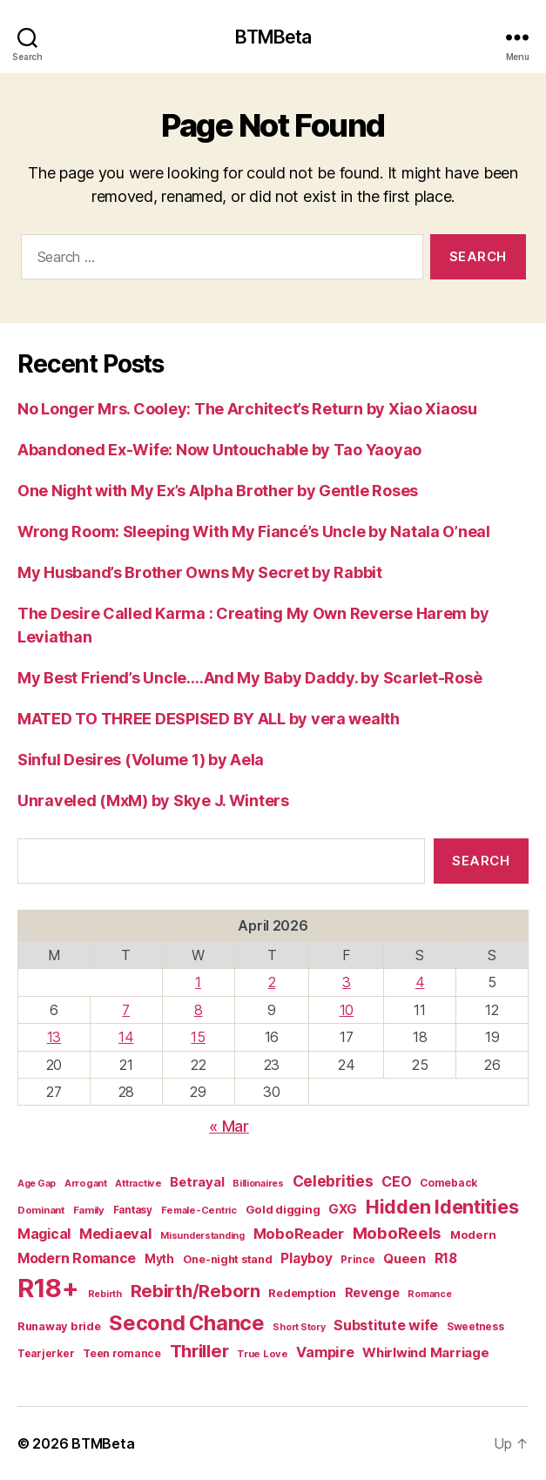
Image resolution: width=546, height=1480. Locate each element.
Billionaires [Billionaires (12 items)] (258, 1183)
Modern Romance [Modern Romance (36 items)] (76, 1258)
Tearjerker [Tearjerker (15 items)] (45, 1354)
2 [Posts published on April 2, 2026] (272, 982)
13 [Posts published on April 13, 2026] (54, 1037)
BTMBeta (273, 37)
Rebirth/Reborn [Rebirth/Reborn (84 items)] (195, 1291)
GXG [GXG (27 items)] (342, 1209)
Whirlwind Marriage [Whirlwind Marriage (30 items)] (425, 1352)
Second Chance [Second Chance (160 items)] (187, 1322)
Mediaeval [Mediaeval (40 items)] (115, 1233)
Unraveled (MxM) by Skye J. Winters (153, 800)
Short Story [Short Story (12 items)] (299, 1327)
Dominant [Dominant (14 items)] (40, 1210)
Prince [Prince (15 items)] (357, 1260)
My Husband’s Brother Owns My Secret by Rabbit (199, 572)
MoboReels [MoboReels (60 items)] (397, 1232)
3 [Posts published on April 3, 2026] (346, 982)
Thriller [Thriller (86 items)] (199, 1351)
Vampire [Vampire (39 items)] (325, 1352)
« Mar (229, 1126)
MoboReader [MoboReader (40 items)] (298, 1233)
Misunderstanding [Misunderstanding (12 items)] (202, 1235)
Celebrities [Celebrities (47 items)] (333, 1181)
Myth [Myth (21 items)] (159, 1259)
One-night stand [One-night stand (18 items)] (228, 1259)
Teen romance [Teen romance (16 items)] (122, 1353)
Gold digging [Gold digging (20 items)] (283, 1209)
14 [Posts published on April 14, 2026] (125, 1037)
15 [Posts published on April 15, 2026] (198, 1037)
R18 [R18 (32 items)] (446, 1258)
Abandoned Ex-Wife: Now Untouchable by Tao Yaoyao (219, 450)
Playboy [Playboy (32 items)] (306, 1258)
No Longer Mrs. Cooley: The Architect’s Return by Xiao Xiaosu (247, 409)
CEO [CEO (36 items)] (396, 1181)
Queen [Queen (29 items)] (404, 1258)
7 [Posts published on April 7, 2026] (126, 1010)
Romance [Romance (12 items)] (429, 1294)
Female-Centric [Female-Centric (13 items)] (199, 1210)
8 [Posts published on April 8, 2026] (198, 1010)
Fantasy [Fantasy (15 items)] (132, 1210)
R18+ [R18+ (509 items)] (48, 1288)
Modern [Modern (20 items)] (472, 1234)
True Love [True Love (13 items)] (262, 1354)
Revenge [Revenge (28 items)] (372, 1293)
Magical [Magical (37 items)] (44, 1233)
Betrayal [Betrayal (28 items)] (197, 1182)
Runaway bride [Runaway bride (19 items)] (59, 1326)
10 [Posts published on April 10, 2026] (347, 1010)
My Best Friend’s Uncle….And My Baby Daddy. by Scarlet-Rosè (249, 678)
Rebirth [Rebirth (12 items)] (105, 1294)
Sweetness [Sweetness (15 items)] (475, 1327)
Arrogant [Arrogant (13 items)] (85, 1183)
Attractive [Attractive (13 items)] (138, 1183)
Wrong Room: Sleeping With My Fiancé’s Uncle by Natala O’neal (253, 531)
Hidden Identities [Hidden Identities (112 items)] (442, 1206)
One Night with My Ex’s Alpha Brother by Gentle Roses (217, 490)
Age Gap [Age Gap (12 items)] (36, 1183)
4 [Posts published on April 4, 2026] (420, 982)
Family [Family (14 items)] (88, 1210)
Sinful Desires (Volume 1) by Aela (140, 759)
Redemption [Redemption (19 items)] (301, 1293)
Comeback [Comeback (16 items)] (448, 1182)
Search (480, 860)
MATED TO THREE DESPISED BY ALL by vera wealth (208, 719)
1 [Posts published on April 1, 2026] (198, 982)
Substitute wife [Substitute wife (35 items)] (386, 1325)
